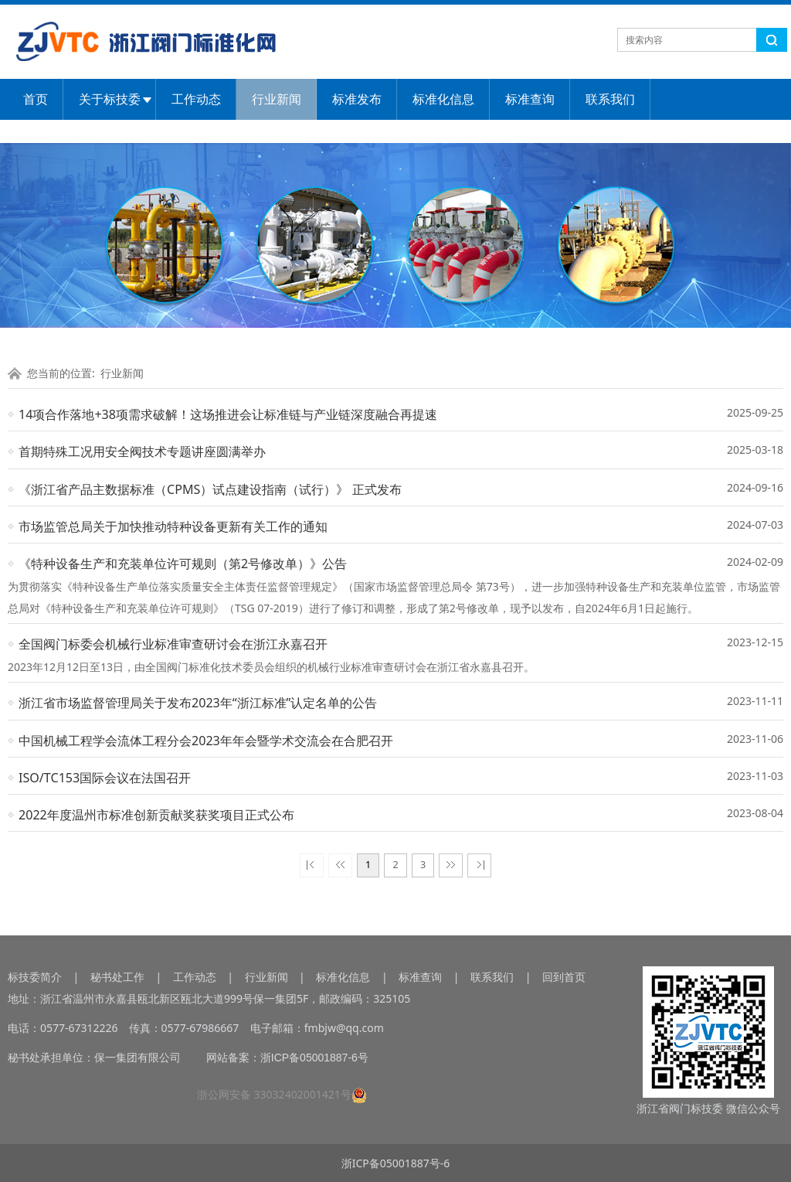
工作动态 (196, 98)
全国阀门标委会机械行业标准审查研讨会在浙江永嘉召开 (173, 643)
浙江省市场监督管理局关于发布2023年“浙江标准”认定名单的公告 (198, 702)
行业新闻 (276, 98)
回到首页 (564, 976)
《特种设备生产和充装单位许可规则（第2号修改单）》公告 (183, 563)
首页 (35, 98)
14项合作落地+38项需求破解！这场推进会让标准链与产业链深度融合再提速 (228, 414)
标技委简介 (35, 976)
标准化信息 (443, 98)
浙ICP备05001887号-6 (395, 1163)
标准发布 (357, 98)
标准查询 (530, 98)
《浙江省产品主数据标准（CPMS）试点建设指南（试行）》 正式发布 (210, 489)
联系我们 (610, 98)
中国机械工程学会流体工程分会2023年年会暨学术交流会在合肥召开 (206, 740)
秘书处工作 (117, 976)
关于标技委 (110, 98)
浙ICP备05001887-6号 (314, 1057)
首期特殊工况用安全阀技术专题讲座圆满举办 (142, 451)
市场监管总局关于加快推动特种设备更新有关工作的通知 (173, 526)
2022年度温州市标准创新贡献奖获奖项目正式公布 (156, 814)
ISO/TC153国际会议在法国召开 (105, 777)
